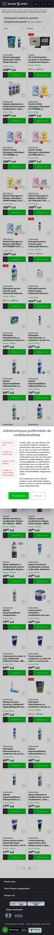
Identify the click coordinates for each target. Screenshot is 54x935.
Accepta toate (18, 495)
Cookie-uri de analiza (8, 462)
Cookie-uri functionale (7, 453)
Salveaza (38, 495)
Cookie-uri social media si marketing (8, 472)
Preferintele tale (7, 443)
